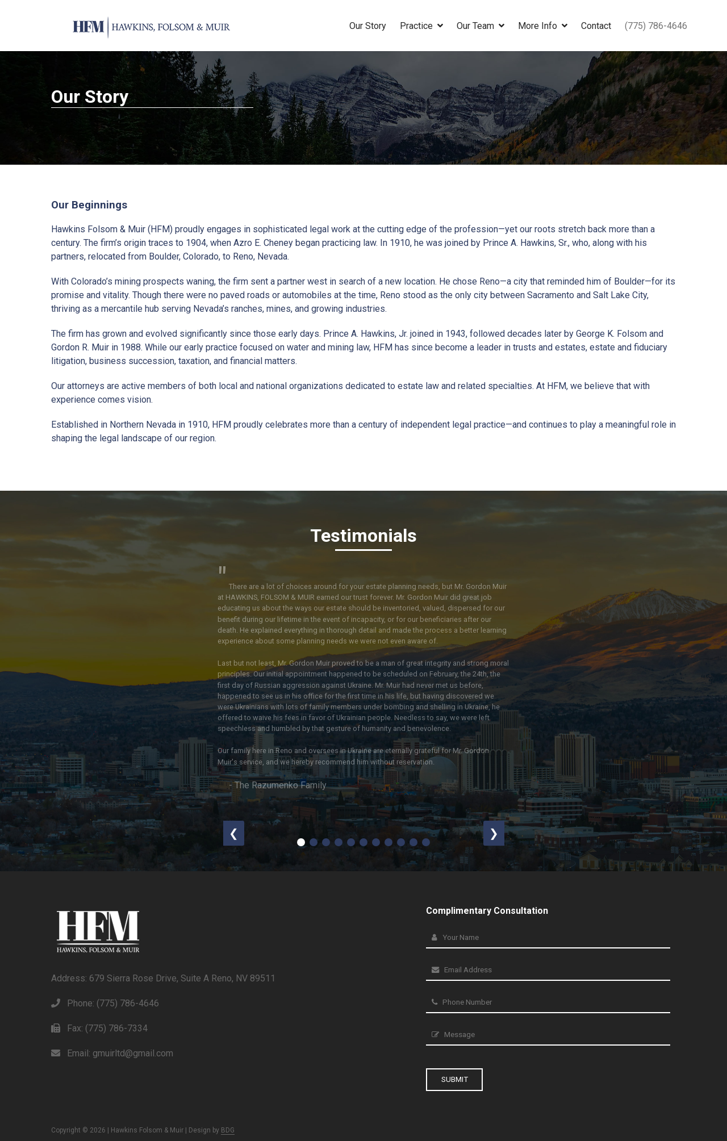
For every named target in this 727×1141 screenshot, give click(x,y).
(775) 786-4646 (656, 25)
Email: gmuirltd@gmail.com (112, 1054)
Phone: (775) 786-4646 (105, 1004)
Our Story (367, 25)
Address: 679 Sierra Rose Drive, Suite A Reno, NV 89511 (163, 979)
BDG (228, 1130)
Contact (596, 25)
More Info (542, 25)
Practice (421, 25)
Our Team (480, 25)
